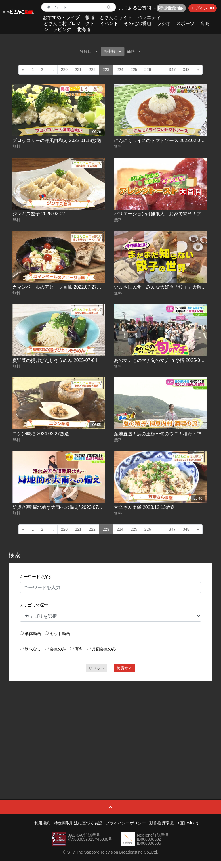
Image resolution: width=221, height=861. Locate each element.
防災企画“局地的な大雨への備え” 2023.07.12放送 (62, 507)
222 (92, 69)
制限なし (33, 649)
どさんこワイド (116, 17)
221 (78, 69)
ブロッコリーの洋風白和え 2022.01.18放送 (56, 140)
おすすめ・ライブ (61, 17)
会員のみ (58, 649)
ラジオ (164, 23)
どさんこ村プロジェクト (69, 23)
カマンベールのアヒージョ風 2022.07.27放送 (59, 287)
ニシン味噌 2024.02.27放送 (40, 433)
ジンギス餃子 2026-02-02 (38, 213)
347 (172, 69)
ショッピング (57, 29)
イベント (109, 23)
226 (147, 69)
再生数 (112, 51)
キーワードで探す (36, 576)
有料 (79, 649)
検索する (125, 668)
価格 (134, 51)
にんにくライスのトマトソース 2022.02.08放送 (163, 140)
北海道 (84, 29)
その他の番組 (137, 23)
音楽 (204, 23)
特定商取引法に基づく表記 (78, 823)
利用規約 (42, 823)
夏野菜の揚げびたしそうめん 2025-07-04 (54, 360)
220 (64, 69)
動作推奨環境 (161, 823)
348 (186, 69)
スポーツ (185, 23)
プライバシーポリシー (126, 823)
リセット (96, 668)
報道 (89, 17)
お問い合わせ (167, 7)
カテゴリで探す (34, 605)
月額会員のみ (104, 649)
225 (133, 69)
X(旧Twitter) (187, 823)
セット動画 (60, 633)
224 (120, 69)
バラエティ (149, 17)
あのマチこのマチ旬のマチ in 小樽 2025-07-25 (161, 360)
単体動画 (33, 633)
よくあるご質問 (135, 7)
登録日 (89, 51)
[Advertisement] (110, 727)
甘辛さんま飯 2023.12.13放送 (144, 507)
